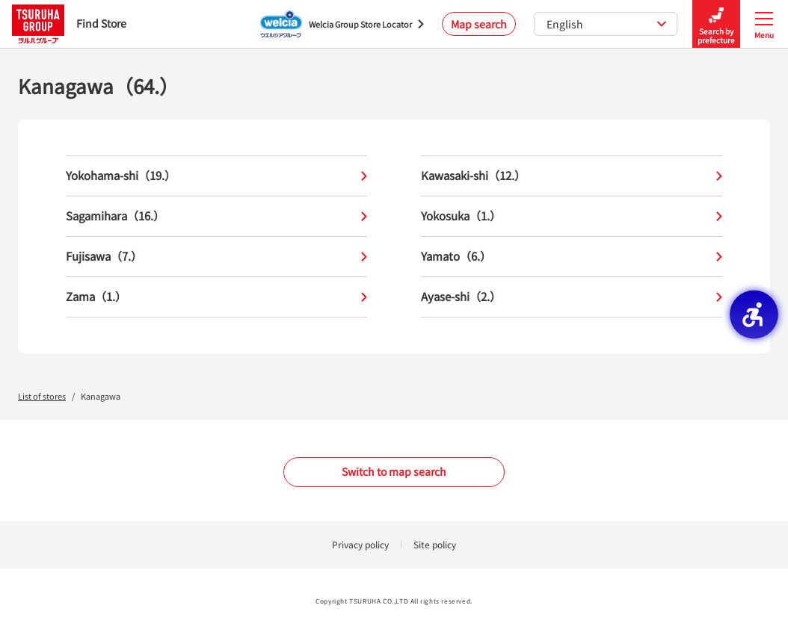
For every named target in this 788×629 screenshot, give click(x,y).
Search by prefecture (716, 24)
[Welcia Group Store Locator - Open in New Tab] (342, 23)
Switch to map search (394, 471)
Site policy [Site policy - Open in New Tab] (434, 544)
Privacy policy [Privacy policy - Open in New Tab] (360, 544)
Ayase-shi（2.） (571, 297)
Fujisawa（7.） (216, 256)
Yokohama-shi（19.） (216, 176)
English (607, 23)
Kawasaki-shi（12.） (571, 176)
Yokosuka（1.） (571, 216)
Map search (479, 23)
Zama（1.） (216, 297)
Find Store (69, 23)
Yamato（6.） (571, 256)
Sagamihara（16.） (216, 216)
